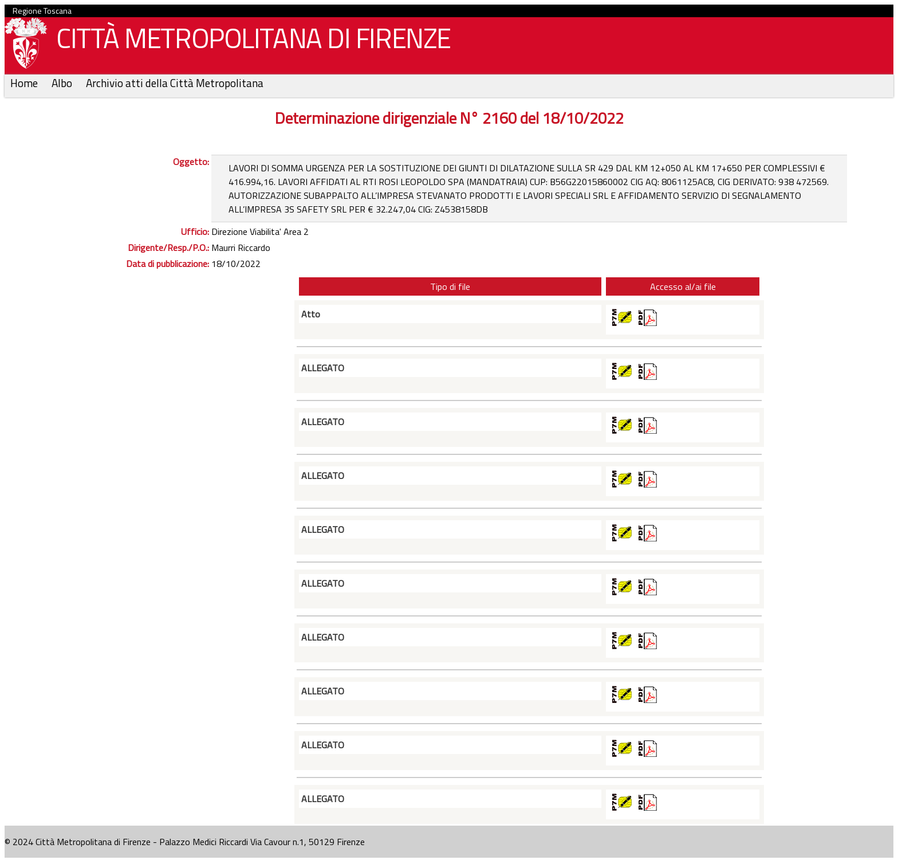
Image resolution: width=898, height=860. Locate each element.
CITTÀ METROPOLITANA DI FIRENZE (249, 41)
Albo (63, 82)
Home (25, 82)
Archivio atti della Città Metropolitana (174, 82)
